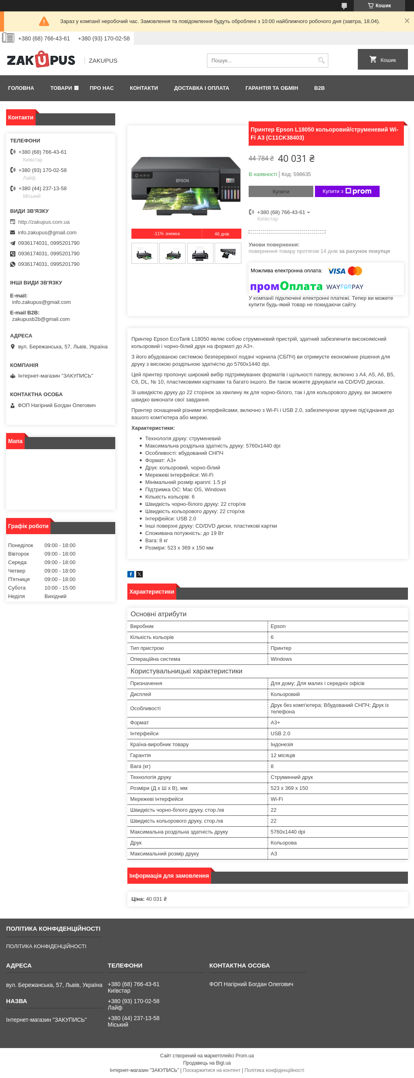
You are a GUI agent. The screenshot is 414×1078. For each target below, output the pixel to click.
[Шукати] (321, 60)
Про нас (102, 88)
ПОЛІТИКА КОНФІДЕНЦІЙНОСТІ (46, 946)
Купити (280, 192)
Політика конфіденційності (274, 1070)
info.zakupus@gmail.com (47, 232)
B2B (319, 88)
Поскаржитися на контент (212, 1070)
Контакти (144, 88)
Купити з (347, 191)
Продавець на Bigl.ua (207, 1063)
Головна (21, 88)
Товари (61, 88)
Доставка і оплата (201, 88)
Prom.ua (245, 1056)
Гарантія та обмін (271, 88)
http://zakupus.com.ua (44, 222)
